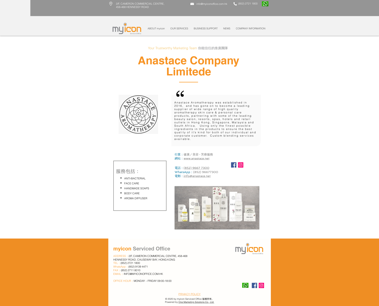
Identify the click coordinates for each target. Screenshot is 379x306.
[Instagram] (240, 165)
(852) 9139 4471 (138, 266)
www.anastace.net (196, 158)
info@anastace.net (197, 176)
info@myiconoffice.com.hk (211, 3)
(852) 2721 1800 (248, 3)
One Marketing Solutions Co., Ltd (196, 302)
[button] (179, 28)
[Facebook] (233, 165)
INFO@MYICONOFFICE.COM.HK (143, 273)
